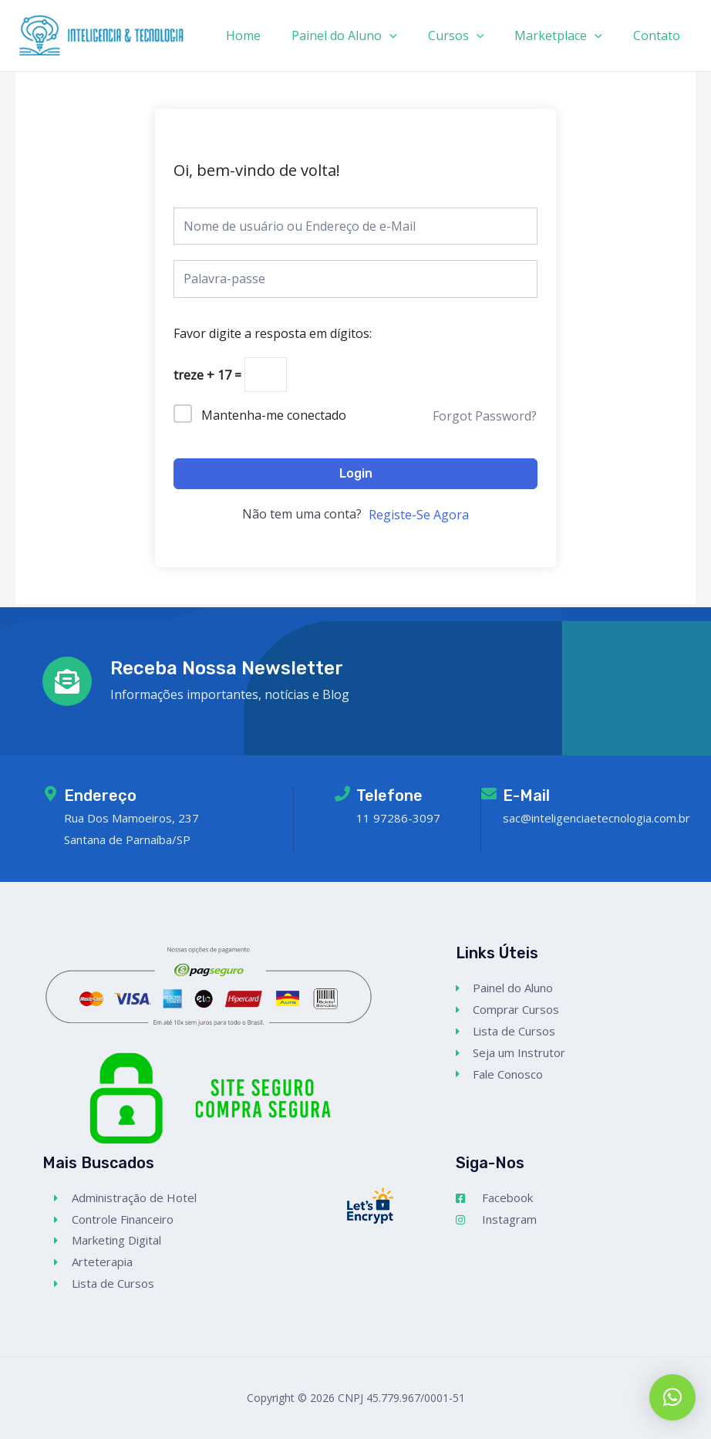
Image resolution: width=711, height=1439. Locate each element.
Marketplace (568, 35)
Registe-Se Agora (419, 517)
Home (271, 35)
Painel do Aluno (366, 35)
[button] (672, 1397)
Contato (659, 35)
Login (355, 475)
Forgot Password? (485, 418)
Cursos (471, 35)
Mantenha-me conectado (273, 417)
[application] (411, 35)
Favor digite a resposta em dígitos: (273, 333)
